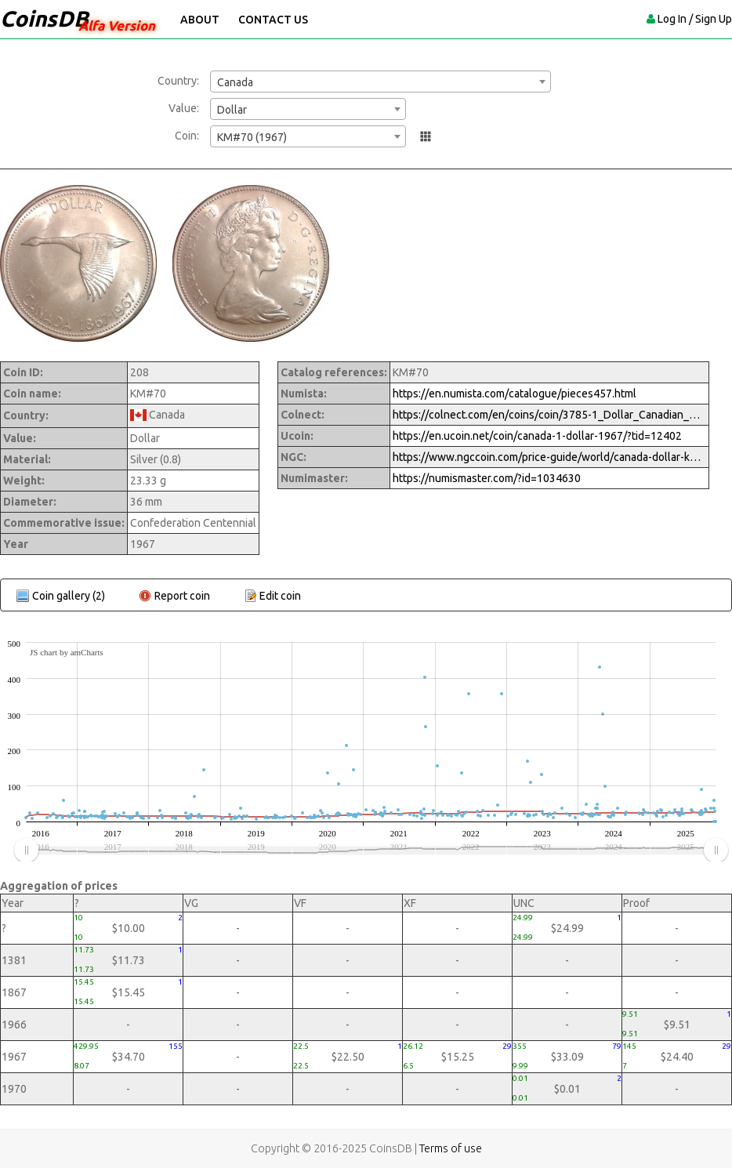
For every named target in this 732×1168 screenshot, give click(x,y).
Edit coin (280, 595)
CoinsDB (44, 18)
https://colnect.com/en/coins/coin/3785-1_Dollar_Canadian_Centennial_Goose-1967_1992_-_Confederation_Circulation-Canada (549, 414)
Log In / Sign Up (695, 19)
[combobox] (380, 81)
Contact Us (273, 19)
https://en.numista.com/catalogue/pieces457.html (514, 393)
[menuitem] (371, 850)
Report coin (182, 595)
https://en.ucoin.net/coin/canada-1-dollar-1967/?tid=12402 (537, 436)
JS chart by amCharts (66, 652)
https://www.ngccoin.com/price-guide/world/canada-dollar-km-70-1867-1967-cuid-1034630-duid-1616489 (549, 457)
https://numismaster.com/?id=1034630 (487, 478)
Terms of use (450, 1148)
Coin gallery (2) (68, 595)
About (199, 19)
